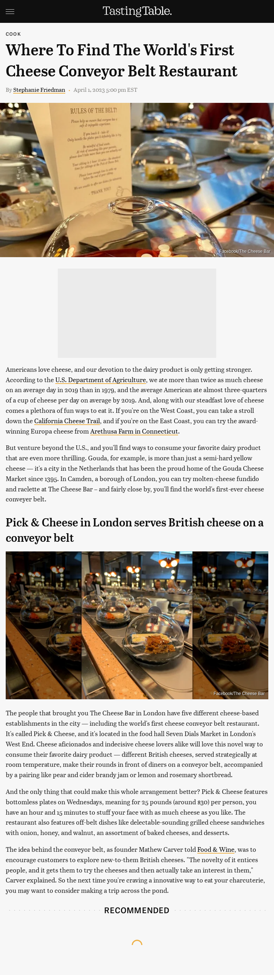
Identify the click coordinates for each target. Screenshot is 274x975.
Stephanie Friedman (39, 89)
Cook (13, 33)
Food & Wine (215, 849)
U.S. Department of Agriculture (100, 379)
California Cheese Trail (67, 420)
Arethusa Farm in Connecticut (134, 430)
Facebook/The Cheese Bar (244, 251)
